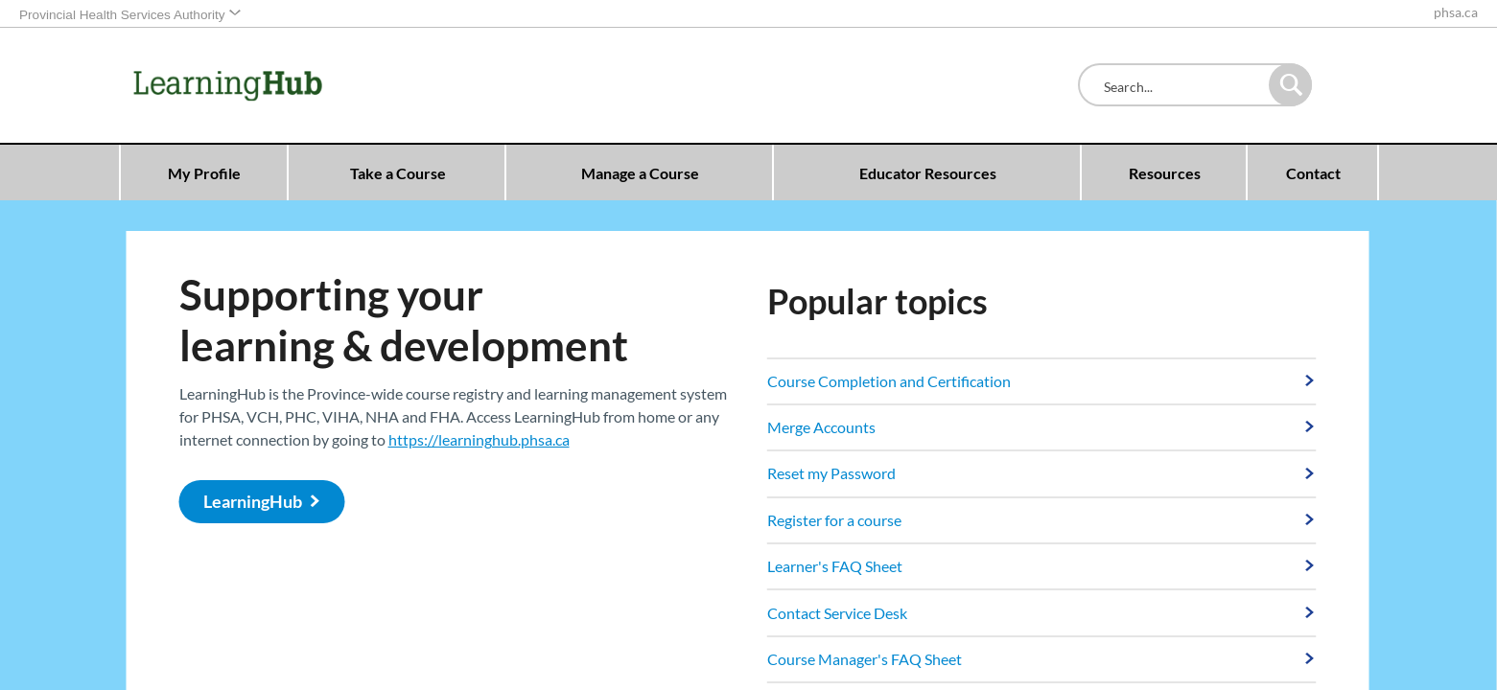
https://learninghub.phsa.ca (479, 439)
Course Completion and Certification (889, 381)
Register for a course (834, 520)
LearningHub (252, 502)
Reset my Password (831, 473)
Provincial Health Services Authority (122, 15)
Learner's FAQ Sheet (834, 566)
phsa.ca (1456, 12)
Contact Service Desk (837, 613)
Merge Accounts (821, 427)
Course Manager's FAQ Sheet (864, 659)
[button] (1290, 84)
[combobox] (1178, 86)
